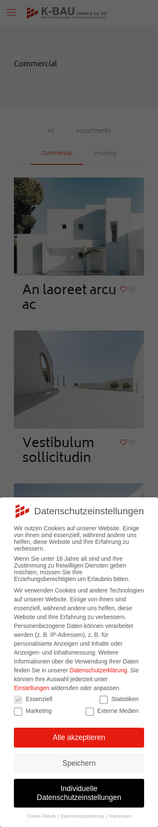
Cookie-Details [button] (42, 816)
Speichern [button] (79, 763)
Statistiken (119, 699)
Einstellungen (31, 688)
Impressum (120, 816)
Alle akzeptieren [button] (79, 737)
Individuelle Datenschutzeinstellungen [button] (79, 793)
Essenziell (33, 699)
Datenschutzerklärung (98, 670)
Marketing (32, 710)
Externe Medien (112, 710)
